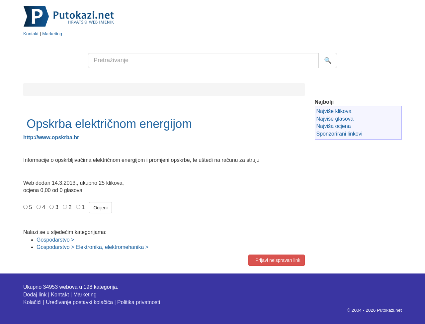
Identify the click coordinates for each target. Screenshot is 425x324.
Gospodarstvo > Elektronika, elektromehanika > (92, 247)
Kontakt (31, 33)
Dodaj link (34, 294)
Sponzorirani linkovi (339, 134)
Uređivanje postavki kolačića (79, 302)
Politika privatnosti (138, 302)
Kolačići (32, 302)
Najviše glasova (335, 119)
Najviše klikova (334, 111)
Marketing (52, 33)
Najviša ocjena (333, 126)
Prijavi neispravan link (276, 260)
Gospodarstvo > (55, 240)
